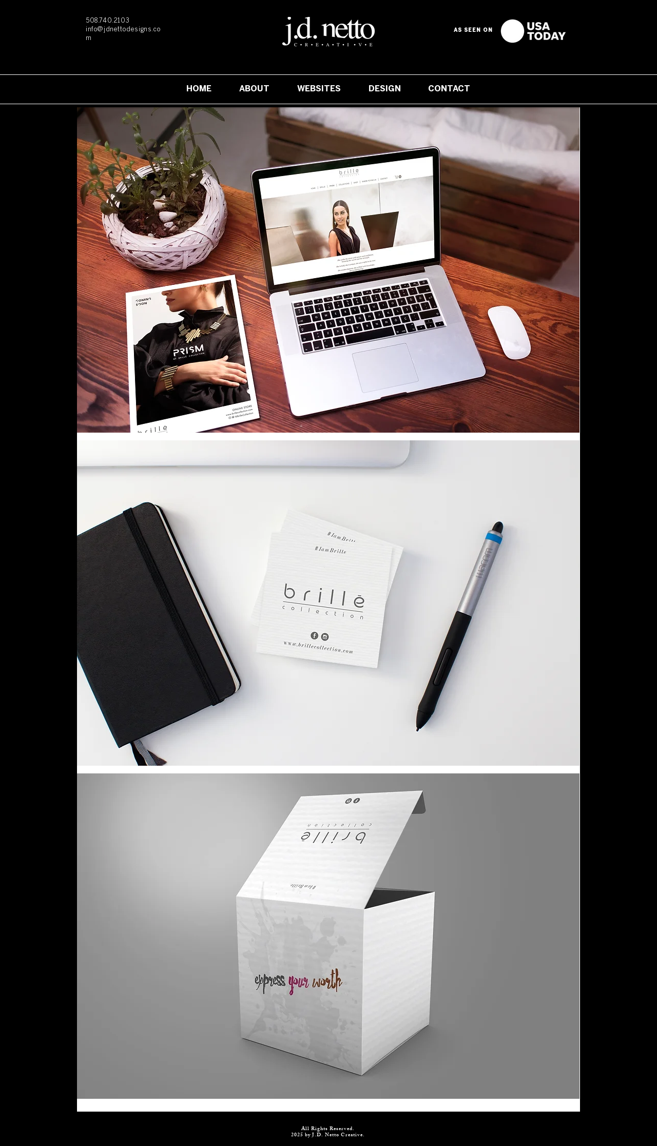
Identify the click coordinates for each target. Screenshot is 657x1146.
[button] (328, 270)
